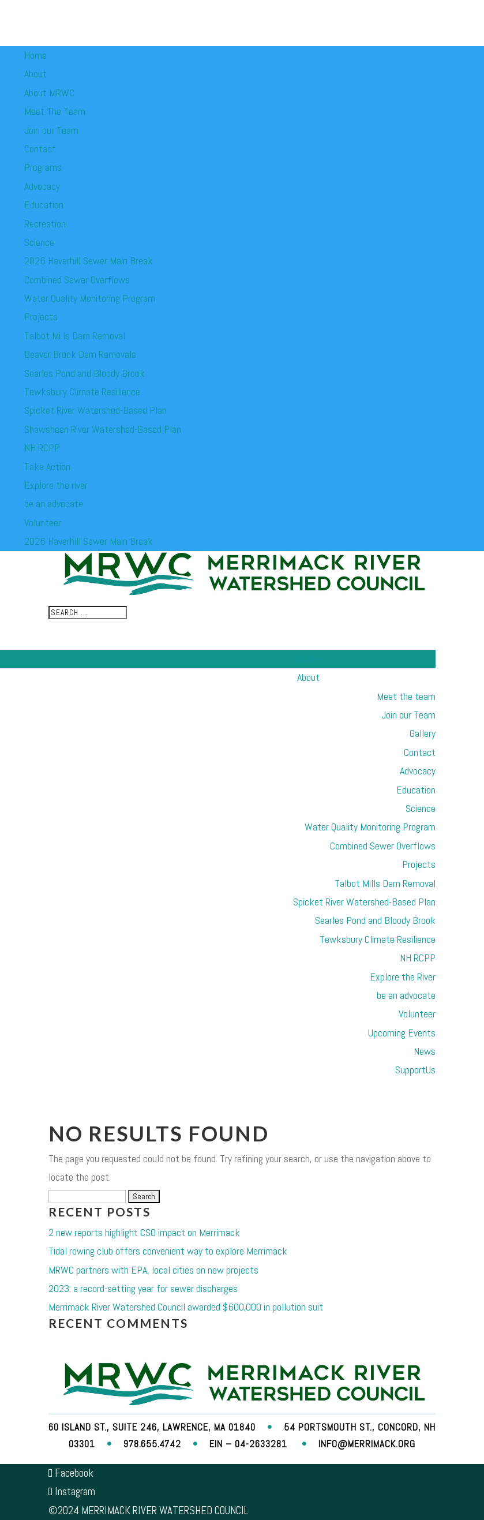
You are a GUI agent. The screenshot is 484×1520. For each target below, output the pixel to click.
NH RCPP (42, 447)
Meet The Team (54, 111)
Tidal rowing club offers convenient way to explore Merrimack (167, 1250)
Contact (40, 148)
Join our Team (51, 130)
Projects (41, 316)
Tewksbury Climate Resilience (82, 391)
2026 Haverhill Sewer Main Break (88, 260)
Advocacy (42, 186)
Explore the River (403, 976)
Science (39, 242)
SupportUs (415, 1069)
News (425, 1051)
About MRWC (49, 92)
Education (43, 204)
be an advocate (53, 503)
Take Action (47, 466)
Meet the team (406, 696)
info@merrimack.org (366, 1443)
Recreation (45, 223)
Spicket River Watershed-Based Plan (95, 410)
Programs (43, 167)
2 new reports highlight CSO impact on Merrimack (144, 1232)
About (35, 73)
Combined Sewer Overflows (77, 279)
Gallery (423, 733)
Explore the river (56, 485)
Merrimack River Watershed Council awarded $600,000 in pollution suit (185, 1306)
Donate (305, 658)
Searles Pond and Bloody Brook (84, 373)
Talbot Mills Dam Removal (74, 335)
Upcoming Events (402, 1032)
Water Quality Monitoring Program (89, 298)
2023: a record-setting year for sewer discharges (143, 1288)
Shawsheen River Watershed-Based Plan (102, 429)
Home (35, 55)
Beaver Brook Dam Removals (80, 354)
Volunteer (42, 522)
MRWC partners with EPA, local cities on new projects (153, 1269)
